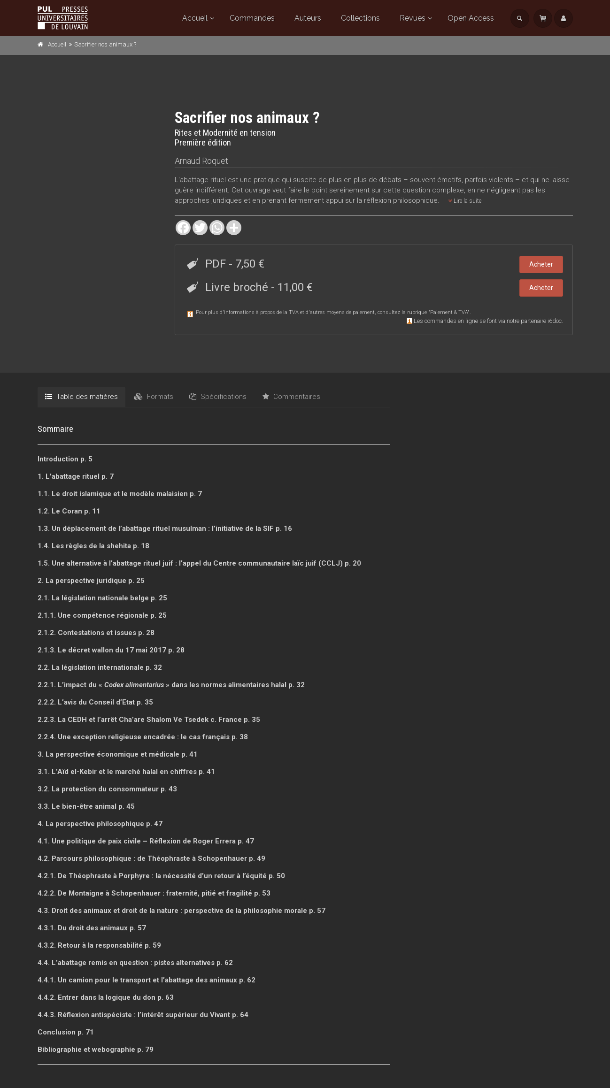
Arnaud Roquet (201, 161)
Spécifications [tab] (218, 396)
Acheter (541, 264)
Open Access (471, 18)
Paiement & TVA (449, 312)
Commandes (252, 18)
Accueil (195, 18)
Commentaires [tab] (291, 396)
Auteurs (307, 18)
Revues (412, 18)
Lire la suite (464, 201)
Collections (360, 18)
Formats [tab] (153, 396)
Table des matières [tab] (81, 396)
